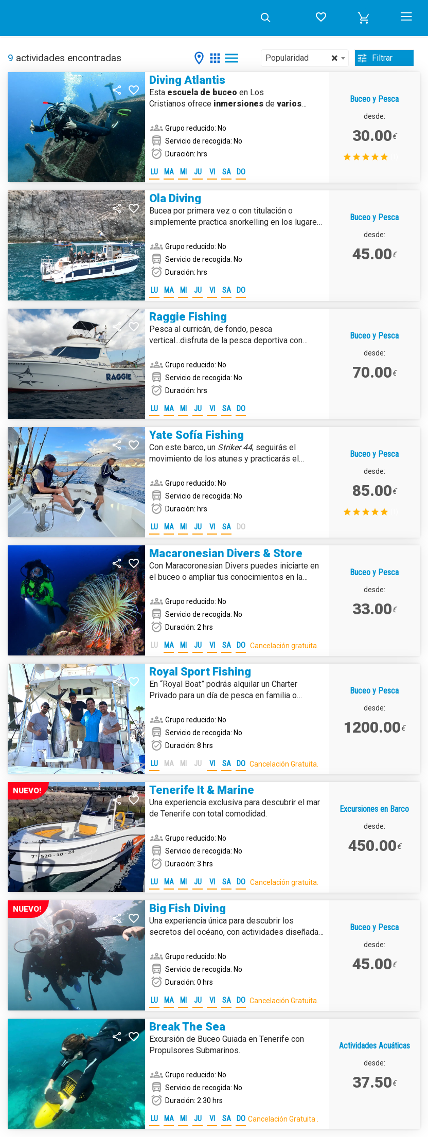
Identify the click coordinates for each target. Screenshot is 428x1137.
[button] (363, 18)
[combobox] (304, 58)
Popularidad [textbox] (301, 58)
